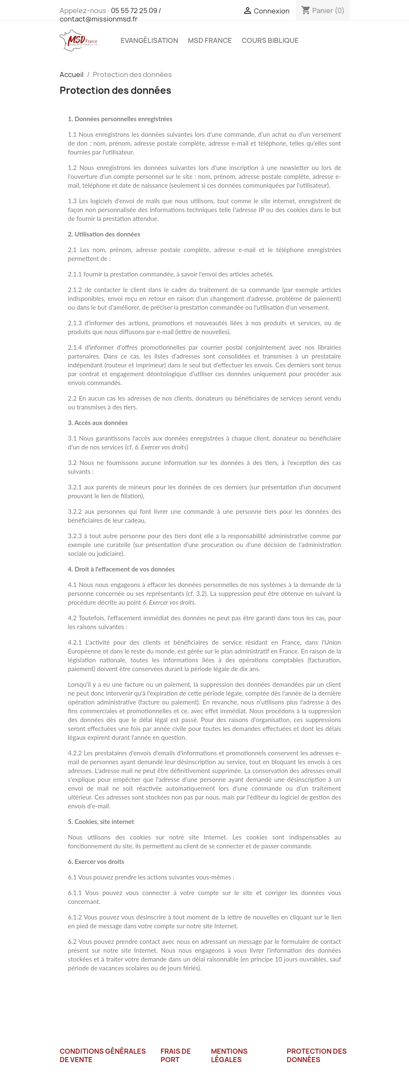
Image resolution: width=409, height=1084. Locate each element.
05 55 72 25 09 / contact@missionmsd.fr (110, 15)
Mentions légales (229, 1055)
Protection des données (317, 1055)
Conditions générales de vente (103, 1055)
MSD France (210, 40)
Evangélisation (149, 40)
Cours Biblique (270, 40)
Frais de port (176, 1055)
